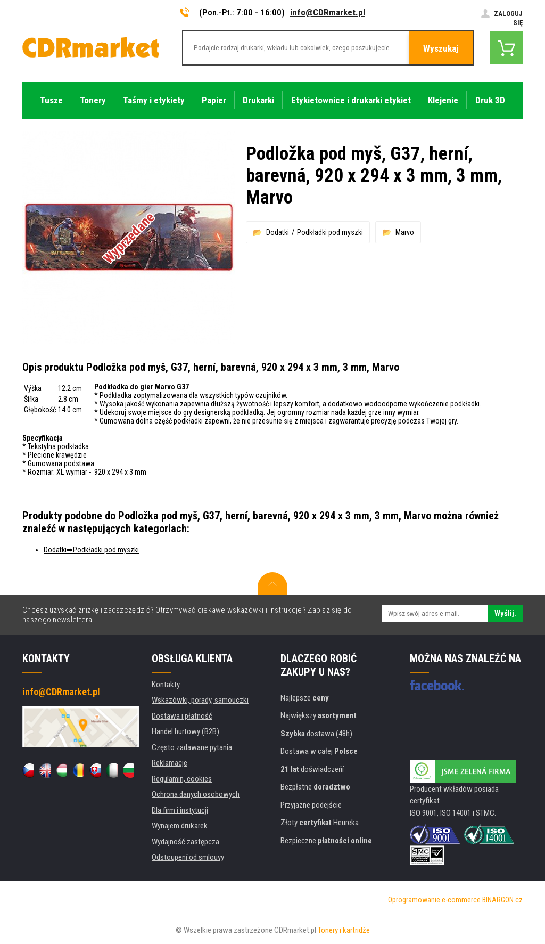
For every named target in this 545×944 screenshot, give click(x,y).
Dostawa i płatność (182, 716)
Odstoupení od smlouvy (188, 857)
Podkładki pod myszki (330, 232)
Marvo (404, 232)
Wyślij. (505, 613)
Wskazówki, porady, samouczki (200, 700)
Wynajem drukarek (180, 826)
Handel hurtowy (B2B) (185, 731)
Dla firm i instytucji (180, 810)
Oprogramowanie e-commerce (434, 900)
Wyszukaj (440, 48)
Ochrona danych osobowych (196, 794)
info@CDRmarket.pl (327, 12)
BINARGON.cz (502, 900)
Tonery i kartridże (344, 930)
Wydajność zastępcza (185, 842)
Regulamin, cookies (182, 779)
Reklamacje (169, 763)
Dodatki (277, 232)
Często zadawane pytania (192, 747)
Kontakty (166, 684)
